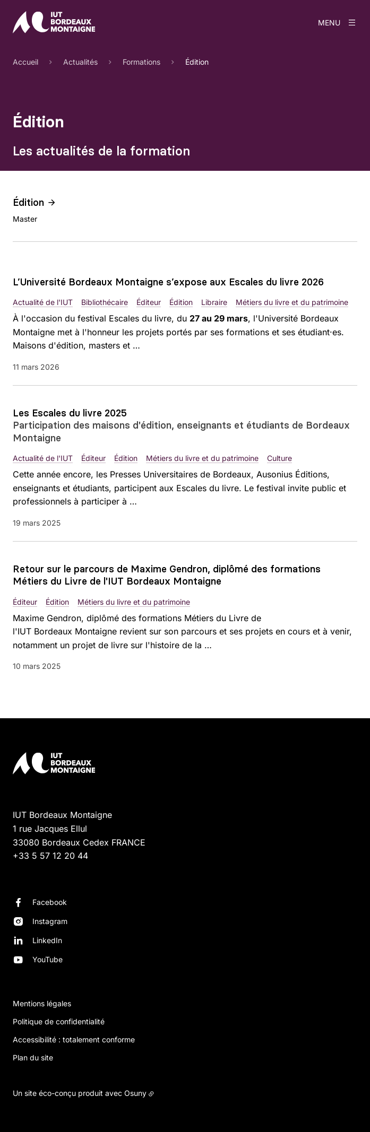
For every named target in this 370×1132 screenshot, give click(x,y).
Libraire (214, 302)
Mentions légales (42, 1003)
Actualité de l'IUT (43, 302)
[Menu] (337, 22)
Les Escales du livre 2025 (70, 413)
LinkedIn (47, 940)
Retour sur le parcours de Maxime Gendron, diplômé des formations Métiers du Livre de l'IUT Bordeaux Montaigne (167, 575)
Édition (28, 202)
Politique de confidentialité (59, 1021)
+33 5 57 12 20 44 (50, 855)
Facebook (49, 902)
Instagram (49, 921)
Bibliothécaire (104, 302)
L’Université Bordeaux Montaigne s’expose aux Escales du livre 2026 (168, 282)
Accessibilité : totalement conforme (74, 1039)
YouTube (47, 959)
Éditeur (148, 302)
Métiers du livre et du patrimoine (292, 302)
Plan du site (33, 1057)
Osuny (135, 1093)
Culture (279, 458)
